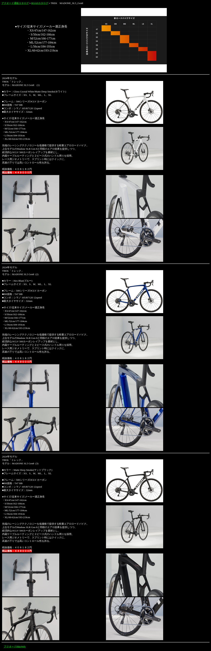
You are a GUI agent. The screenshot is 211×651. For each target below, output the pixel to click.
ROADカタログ (39, 3)
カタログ (24, 3)
